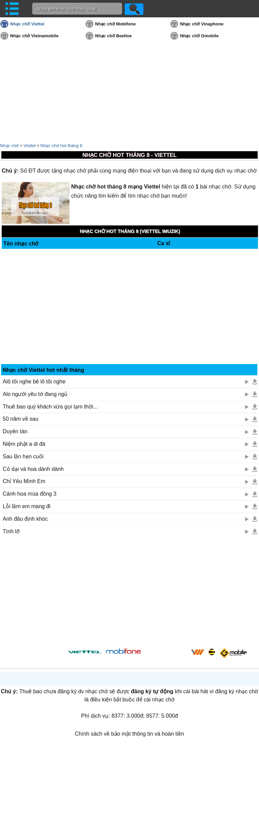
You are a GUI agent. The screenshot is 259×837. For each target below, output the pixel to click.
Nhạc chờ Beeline (113, 35)
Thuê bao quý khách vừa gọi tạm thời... (50, 407)
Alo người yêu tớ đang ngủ (35, 394)
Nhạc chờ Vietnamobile (34, 35)
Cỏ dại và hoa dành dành (33, 469)
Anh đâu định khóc (25, 519)
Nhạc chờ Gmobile (199, 35)
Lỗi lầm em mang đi (27, 506)
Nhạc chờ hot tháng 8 (61, 145)
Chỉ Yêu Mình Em (24, 481)
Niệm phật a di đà (24, 444)
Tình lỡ (11, 531)
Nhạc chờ (9, 145)
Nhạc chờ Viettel (27, 23)
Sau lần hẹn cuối (23, 456)
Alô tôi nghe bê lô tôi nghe (34, 381)
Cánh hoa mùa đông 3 (29, 494)
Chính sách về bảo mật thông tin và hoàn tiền (129, 734)
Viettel (29, 145)
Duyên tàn (15, 431)
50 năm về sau (20, 419)
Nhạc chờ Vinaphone (201, 23)
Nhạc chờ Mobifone (115, 23)
